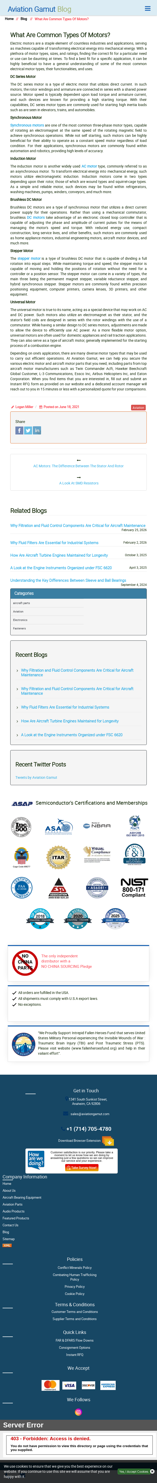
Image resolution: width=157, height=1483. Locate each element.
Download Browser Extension (86, 1141)
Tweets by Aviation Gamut (36, 777)
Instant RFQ (74, 1355)
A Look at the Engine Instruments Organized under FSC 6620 (61, 567)
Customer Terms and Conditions (75, 1312)
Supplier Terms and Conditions (75, 1319)
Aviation (18, 611)
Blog (39, 9)
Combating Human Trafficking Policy (74, 1277)
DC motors (35, 217)
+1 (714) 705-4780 (88, 1128)
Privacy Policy (75, 1286)
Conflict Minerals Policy (75, 1268)
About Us (9, 1190)
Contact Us (10, 1225)
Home (9, 19)
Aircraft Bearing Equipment (22, 1197)
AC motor (89, 166)
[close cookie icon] (152, 1471)
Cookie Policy (74, 1294)
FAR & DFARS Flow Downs (75, 1340)
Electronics (20, 620)
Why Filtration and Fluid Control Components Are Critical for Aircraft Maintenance (77, 525)
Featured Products (16, 1218)
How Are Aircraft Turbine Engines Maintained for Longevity (59, 555)
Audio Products (14, 1211)
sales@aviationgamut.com (89, 1114)
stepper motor (29, 258)
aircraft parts (21, 603)
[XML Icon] (7, 1246)
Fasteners (19, 628)
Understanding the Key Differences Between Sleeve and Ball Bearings (68, 580)
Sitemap (9, 1239)
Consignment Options (74, 1347)
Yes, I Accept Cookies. (134, 1471)
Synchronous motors (27, 125)
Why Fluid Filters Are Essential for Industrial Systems (54, 542)
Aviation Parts (13, 1204)
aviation (138, 408)
